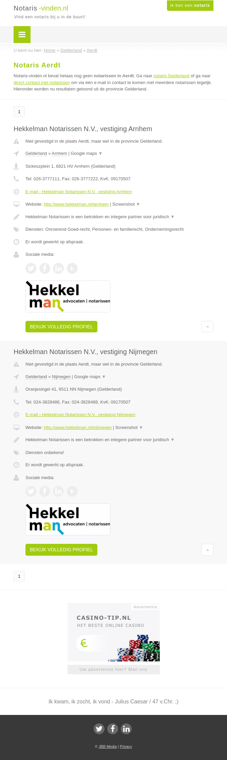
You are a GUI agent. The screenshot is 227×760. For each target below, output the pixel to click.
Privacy (126, 746)
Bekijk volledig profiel (61, 326)
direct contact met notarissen (42, 82)
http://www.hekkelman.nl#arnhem (76, 204)
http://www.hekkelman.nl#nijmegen (78, 427)
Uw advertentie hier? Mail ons (113, 669)
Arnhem (59, 153)
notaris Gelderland (171, 75)
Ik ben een (190, 5)
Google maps (87, 153)
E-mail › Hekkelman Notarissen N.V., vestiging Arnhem (78, 191)
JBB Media (108, 746)
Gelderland (36, 153)
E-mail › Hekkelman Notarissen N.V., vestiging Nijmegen (80, 414)
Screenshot (126, 204)
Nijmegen (61, 376)
